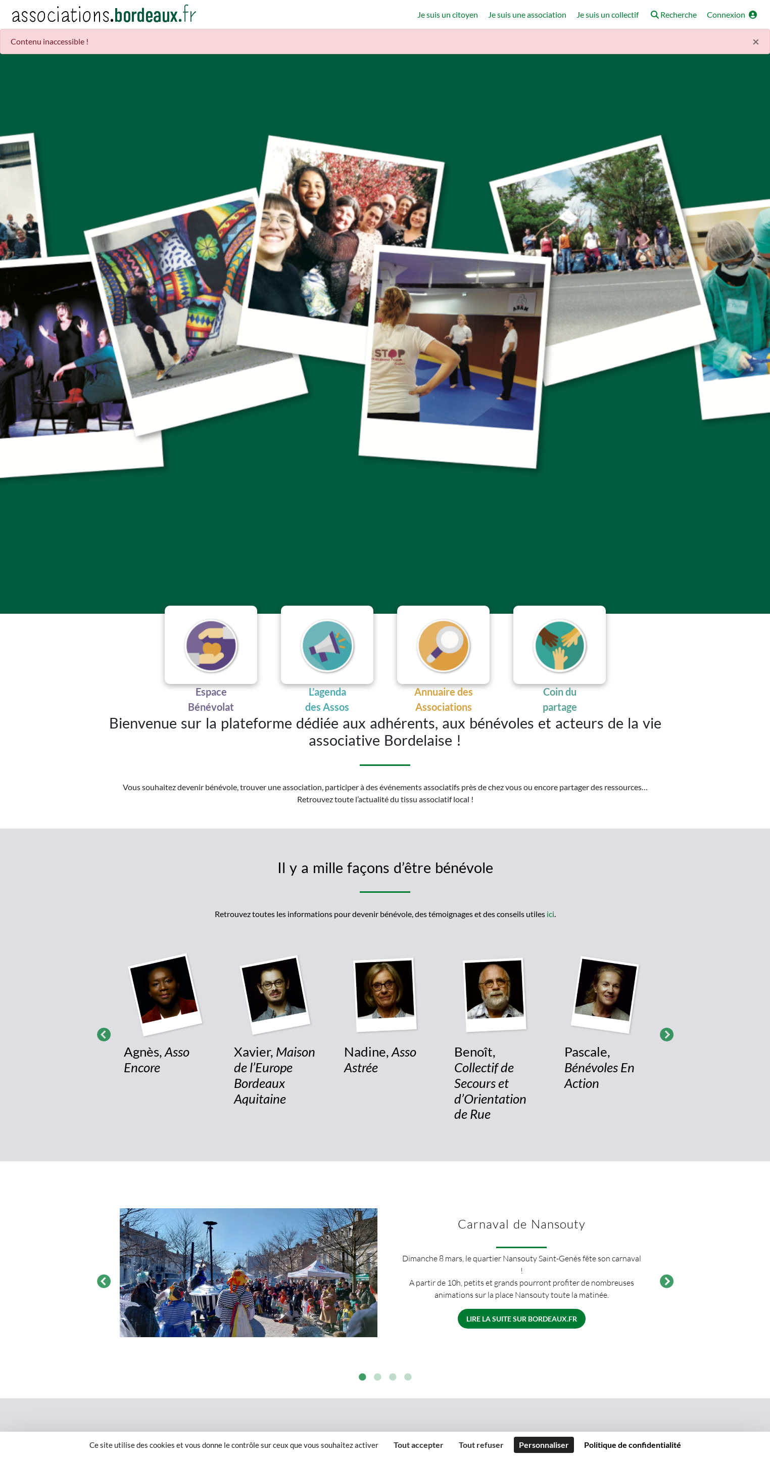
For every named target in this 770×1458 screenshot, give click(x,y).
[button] (673, 15)
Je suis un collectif (607, 14)
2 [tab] (377, 1381)
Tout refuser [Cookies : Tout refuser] (481, 1444)
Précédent (101, 1036)
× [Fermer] (755, 41)
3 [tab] (393, 1381)
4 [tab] (408, 1381)
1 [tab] (362, 1381)
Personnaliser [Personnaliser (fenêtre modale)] (544, 1444)
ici (550, 917)
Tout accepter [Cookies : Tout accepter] (419, 1444)
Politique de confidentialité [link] (632, 1444)
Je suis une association (527, 14)
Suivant (664, 1036)
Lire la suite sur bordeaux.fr (521, 1322)
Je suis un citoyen (447, 14)
